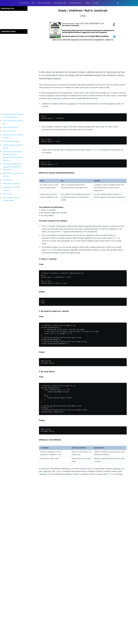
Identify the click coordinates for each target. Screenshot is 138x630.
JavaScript (83, 16)
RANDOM (87, 3)
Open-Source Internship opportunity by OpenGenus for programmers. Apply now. (83, 40)
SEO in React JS (7, 180)
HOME (33, 3)
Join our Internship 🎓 (75, 3)
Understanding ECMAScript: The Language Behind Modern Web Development (12, 166)
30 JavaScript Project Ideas (11, 141)
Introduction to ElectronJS (10, 127)
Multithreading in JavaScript (11, 183)
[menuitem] (24, 3)
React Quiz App (7, 194)
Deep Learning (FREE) (59, 3)
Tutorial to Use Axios (9, 131)
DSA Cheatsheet (24, 3)
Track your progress (44, 3)
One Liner (96, 3)
